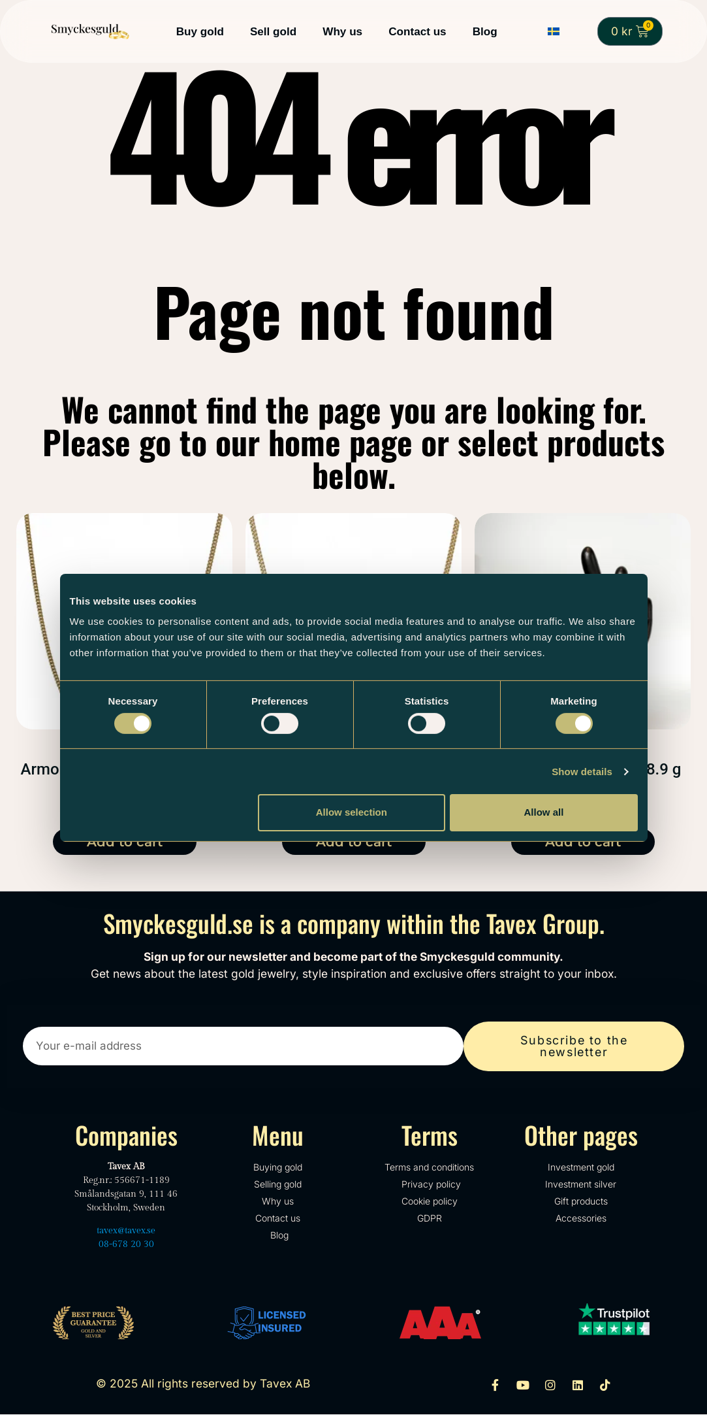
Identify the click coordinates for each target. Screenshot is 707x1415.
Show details (582, 771)
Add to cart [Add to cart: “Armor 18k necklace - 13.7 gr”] (125, 842)
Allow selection (351, 812)
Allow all (544, 812)
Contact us (417, 31)
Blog (485, 31)
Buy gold (200, 31)
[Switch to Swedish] (553, 32)
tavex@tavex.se (126, 1231)
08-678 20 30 (126, 1245)
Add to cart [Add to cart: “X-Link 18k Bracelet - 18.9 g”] (583, 842)
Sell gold (273, 31)
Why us (342, 31)
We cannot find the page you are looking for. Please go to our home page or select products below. (353, 441)
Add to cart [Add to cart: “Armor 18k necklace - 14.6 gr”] (354, 842)
